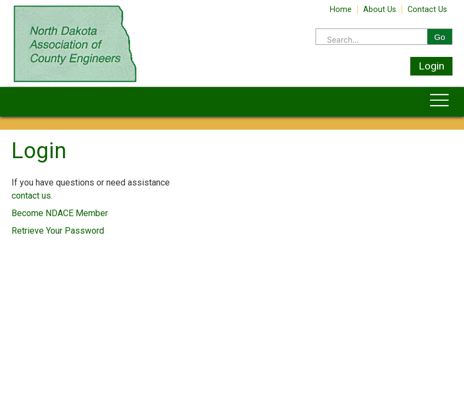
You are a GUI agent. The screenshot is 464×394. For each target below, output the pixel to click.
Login (431, 66)
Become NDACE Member (60, 213)
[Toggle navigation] (439, 102)
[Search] (371, 40)
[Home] (75, 81)
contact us (31, 195)
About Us (379, 9)
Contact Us (427, 9)
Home (341, 9)
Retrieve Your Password (58, 230)
